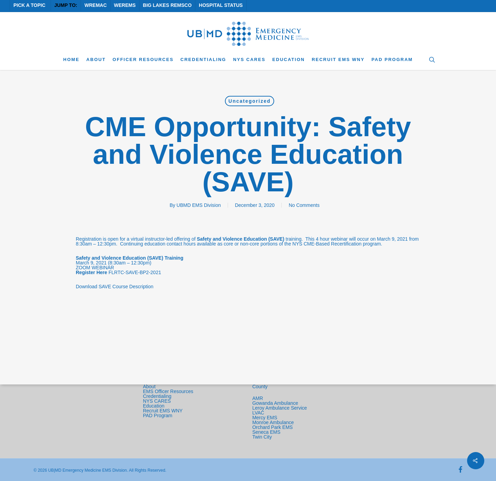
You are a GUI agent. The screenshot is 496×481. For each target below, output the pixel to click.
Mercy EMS (264, 417)
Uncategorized (249, 101)
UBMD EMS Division (199, 205)
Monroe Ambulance (273, 422)
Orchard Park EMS (272, 427)
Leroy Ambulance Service (279, 408)
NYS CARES (157, 401)
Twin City (262, 437)
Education (153, 406)
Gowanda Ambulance (275, 403)
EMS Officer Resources (168, 391)
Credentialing (157, 396)
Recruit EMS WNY (163, 410)
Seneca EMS (267, 432)
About (149, 386)
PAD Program (157, 415)
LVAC (258, 412)
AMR (257, 398)
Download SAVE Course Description (114, 286)
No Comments (304, 205)
